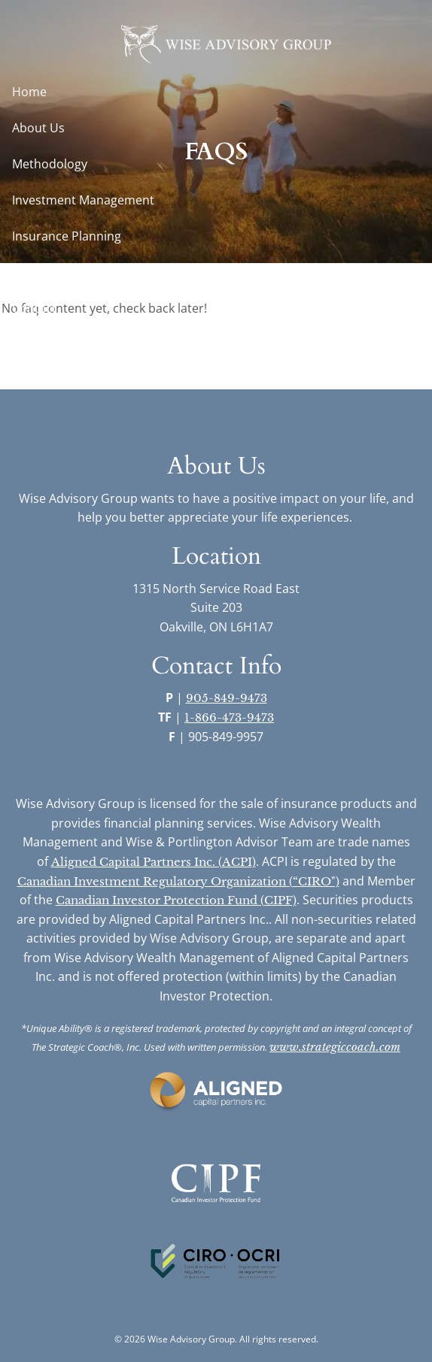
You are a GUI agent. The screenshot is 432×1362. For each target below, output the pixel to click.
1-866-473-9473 (229, 717)
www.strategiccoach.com (334, 1047)
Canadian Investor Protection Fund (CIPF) (176, 900)
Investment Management (83, 200)
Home (29, 91)
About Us (38, 128)
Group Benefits (55, 272)
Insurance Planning (66, 236)
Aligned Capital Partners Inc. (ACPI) (153, 862)
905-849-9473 (226, 698)
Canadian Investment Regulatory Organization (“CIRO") (178, 881)
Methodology (49, 164)
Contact (34, 308)
